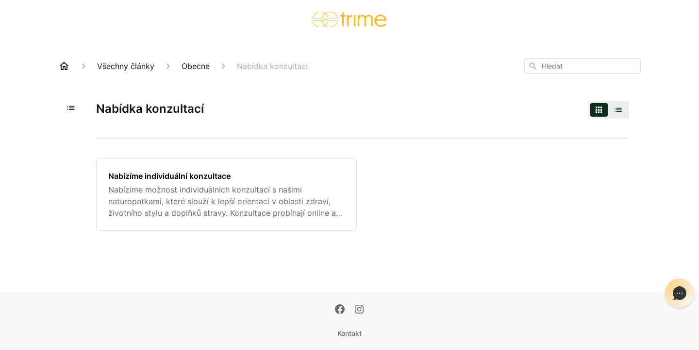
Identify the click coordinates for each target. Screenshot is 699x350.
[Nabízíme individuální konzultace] (226, 194)
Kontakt (349, 333)
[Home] (64, 66)
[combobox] (582, 66)
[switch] (608, 110)
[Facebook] (340, 310)
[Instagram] (359, 310)
